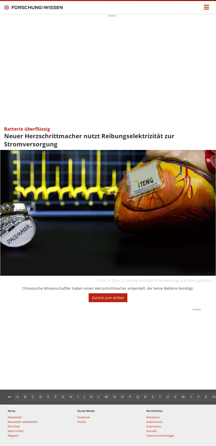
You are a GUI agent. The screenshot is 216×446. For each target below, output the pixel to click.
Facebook (83, 417)
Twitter (82, 422)
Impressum (153, 426)
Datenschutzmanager (160, 435)
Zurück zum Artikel (108, 297)
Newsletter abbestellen (23, 422)
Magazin (13, 435)
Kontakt (151, 431)
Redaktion (153, 417)
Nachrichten (16, 431)
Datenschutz (154, 422)
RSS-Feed (14, 426)
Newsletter (15, 417)
